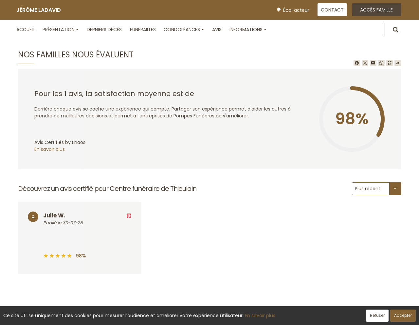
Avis (217, 29)
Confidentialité (208, 316)
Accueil (25, 29)
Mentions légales (272, 316)
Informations (247, 29)
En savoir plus (49, 149)
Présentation (61, 29)
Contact (332, 10)
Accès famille (376, 10)
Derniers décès (104, 29)
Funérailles (143, 29)
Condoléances (184, 29)
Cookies (239, 316)
